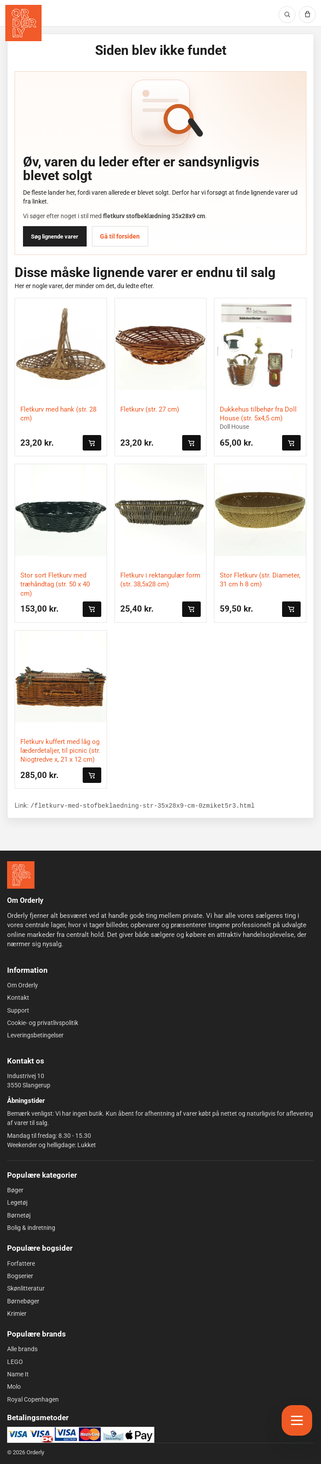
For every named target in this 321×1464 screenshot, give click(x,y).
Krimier (17, 1313)
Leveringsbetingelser (35, 1035)
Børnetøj (19, 1215)
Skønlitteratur (26, 1288)
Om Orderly (22, 985)
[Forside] (20, 875)
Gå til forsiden (120, 236)
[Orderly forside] (23, 23)
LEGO (15, 1361)
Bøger (15, 1190)
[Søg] (287, 14)
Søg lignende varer (54, 236)
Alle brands (22, 1348)
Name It (18, 1374)
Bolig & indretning (31, 1227)
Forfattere (21, 1263)
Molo (14, 1386)
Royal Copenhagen (33, 1399)
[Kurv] (307, 14)
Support (18, 1010)
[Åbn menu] (297, 1420)
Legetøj (17, 1202)
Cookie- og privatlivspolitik (42, 1022)
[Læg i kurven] (92, 443)
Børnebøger (23, 1300)
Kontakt (18, 997)
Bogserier (20, 1275)
